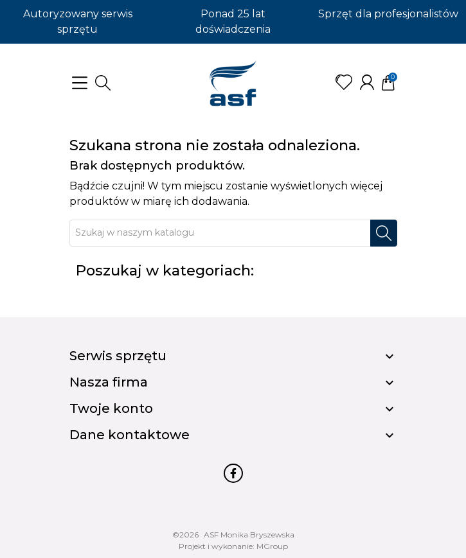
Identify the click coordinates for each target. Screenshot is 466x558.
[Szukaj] (220, 233)
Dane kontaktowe (129, 434)
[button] (103, 83)
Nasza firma (108, 382)
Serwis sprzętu (117, 355)
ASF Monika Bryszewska (249, 534)
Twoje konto (111, 408)
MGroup (272, 546)
